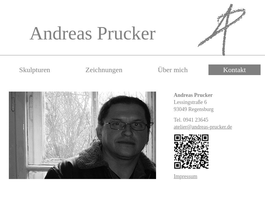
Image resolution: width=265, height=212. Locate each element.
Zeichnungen (103, 70)
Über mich (173, 70)
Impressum (185, 176)
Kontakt (234, 70)
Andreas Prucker (92, 33)
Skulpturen (34, 70)
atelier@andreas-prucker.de (203, 127)
